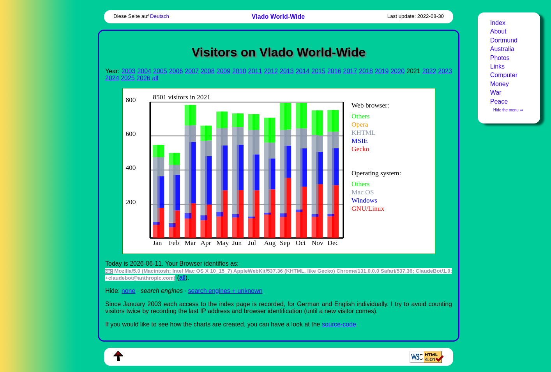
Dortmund (503, 40)
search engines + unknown (225, 290)
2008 (208, 71)
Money (499, 84)
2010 (239, 71)
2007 (192, 71)
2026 (143, 78)
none (129, 290)
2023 (445, 71)
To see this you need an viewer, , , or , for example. (272, 170)
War (496, 92)
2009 (224, 71)
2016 (334, 71)
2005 (160, 71)
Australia (502, 49)
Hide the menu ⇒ (508, 110)
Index (497, 22)
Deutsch (159, 16)
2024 (112, 78)
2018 (366, 71)
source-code (339, 324)
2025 (128, 78)
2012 (271, 71)
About (498, 31)
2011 (255, 71)
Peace (499, 101)
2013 (287, 71)
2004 (144, 71)
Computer (503, 75)
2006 (176, 71)
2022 (429, 71)
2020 (397, 71)
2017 (350, 71)
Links (497, 66)
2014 (303, 71)
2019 (382, 71)
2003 (129, 71)
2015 (318, 71)
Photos (500, 58)
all (155, 78)
